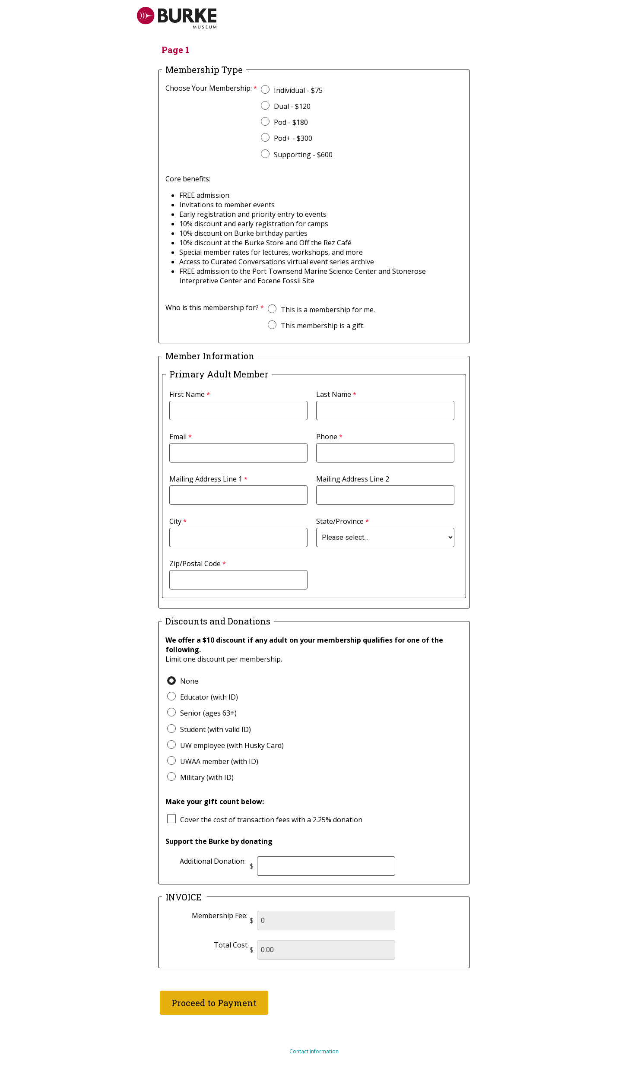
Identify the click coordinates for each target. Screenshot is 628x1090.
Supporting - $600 (303, 154)
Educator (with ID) (209, 697)
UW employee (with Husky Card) (232, 745)
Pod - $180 (291, 122)
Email (178, 436)
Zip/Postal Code (195, 563)
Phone (326, 436)
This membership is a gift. (323, 325)
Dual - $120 (292, 106)
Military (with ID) (207, 777)
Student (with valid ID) (215, 729)
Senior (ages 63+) (208, 713)
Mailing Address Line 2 (352, 479)
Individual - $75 (298, 90)
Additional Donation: (213, 861)
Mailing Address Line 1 (205, 479)
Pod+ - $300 (293, 138)
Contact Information (314, 1051)
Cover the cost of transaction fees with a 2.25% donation (271, 819)
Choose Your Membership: (208, 88)
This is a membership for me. (328, 309)
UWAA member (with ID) (219, 761)
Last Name (333, 394)
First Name (187, 394)
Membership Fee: (219, 915)
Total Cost (230, 945)
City (175, 521)
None (189, 681)
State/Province (340, 521)
